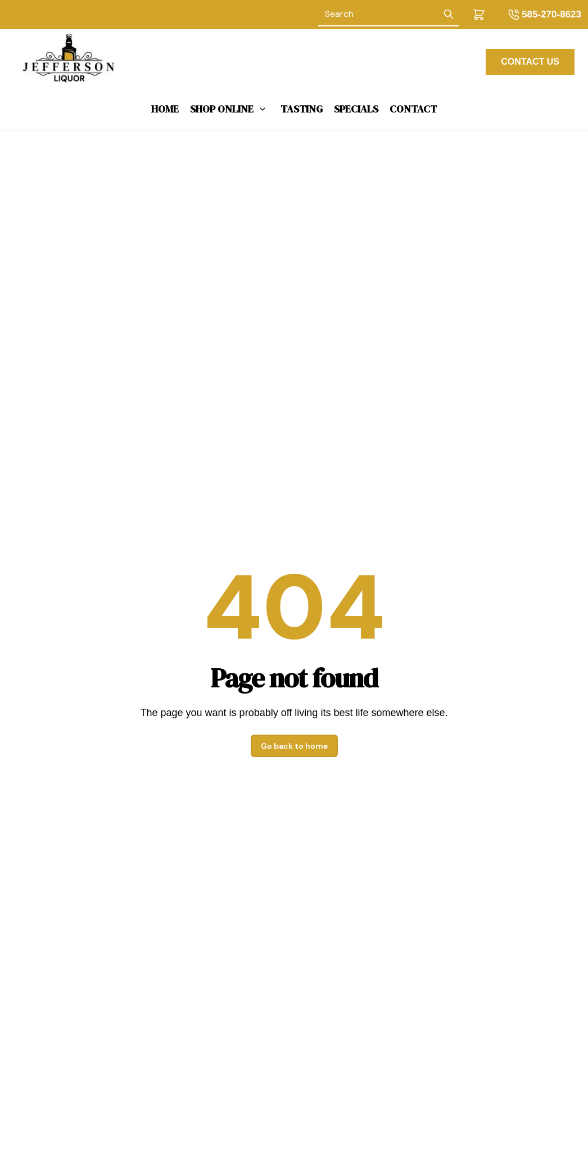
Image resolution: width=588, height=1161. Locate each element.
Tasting (302, 109)
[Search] (378, 14)
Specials (356, 109)
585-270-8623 (551, 14)
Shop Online (222, 109)
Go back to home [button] (294, 746)
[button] (479, 14)
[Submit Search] (448, 14)
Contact (413, 109)
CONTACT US (530, 61)
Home (165, 109)
